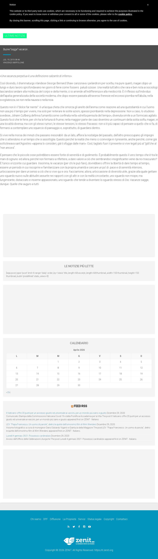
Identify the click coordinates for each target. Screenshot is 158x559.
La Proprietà (69, 519)
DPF (45, 519)
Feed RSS (80, 406)
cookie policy (125, 14)
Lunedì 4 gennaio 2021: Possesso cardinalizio (28, 435)
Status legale (94, 519)
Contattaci (121, 519)
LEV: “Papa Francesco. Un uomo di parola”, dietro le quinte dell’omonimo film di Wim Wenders (51, 424)
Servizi (81, 519)
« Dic (8, 392)
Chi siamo (36, 519)
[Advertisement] (79, 235)
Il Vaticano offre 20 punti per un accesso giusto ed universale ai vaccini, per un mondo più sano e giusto (56, 413)
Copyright (109, 519)
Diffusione (55, 519)
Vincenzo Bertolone (13, 62)
